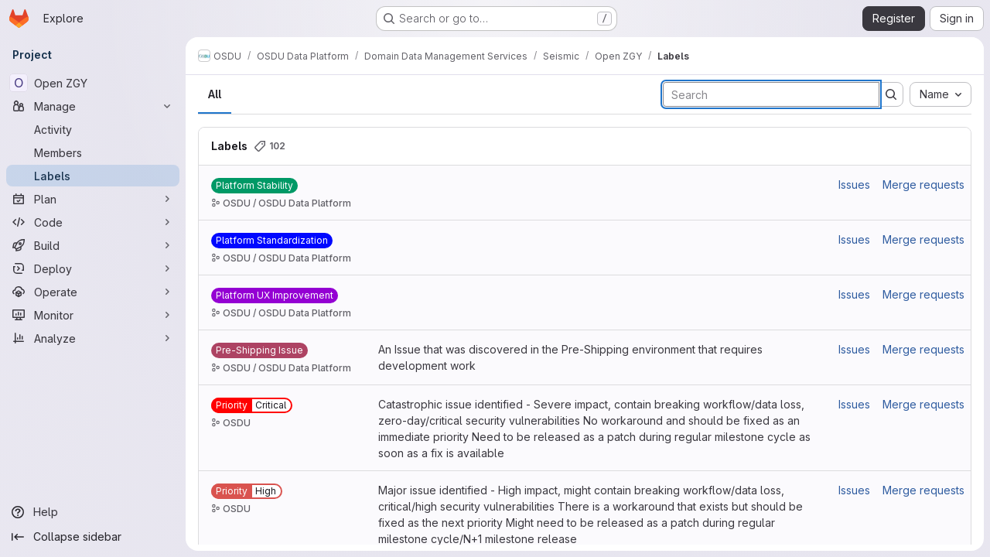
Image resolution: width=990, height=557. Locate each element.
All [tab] (214, 94)
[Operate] (92, 291)
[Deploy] (92, 268)
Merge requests (923, 184)
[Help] (92, 512)
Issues (854, 184)
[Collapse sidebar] (92, 537)
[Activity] (92, 129)
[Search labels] (771, 94)
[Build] (92, 245)
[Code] (92, 222)
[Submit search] (891, 94)
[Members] (92, 152)
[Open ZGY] (92, 83)
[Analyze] (92, 338)
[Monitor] (92, 315)
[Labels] (92, 175)
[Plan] (92, 199)
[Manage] (92, 106)
